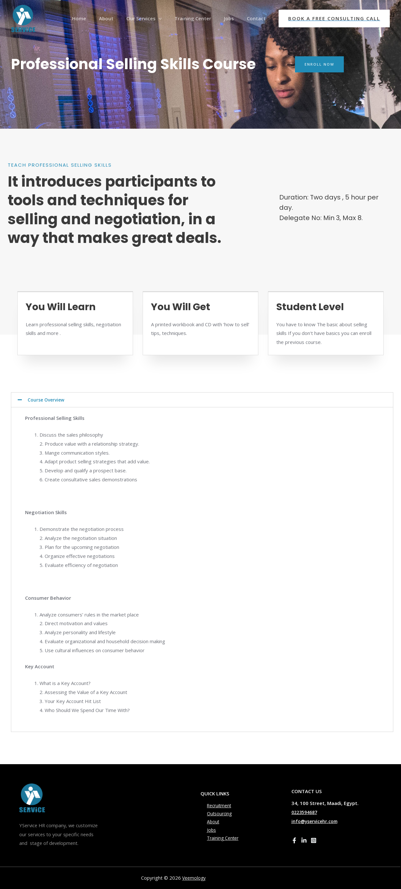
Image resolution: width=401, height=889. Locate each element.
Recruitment (214, 803)
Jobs (234, 18)
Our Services (155, 18)
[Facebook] (294, 840)
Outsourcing (214, 812)
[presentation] (170, 18)
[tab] (202, 400)
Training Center (201, 18)
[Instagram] (313, 840)
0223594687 (305, 812)
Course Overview (47, 399)
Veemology (194, 878)
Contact (257, 18)
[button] (320, 64)
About (120, 18)
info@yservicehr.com (316, 821)
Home (97, 18)
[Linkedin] (304, 840)
